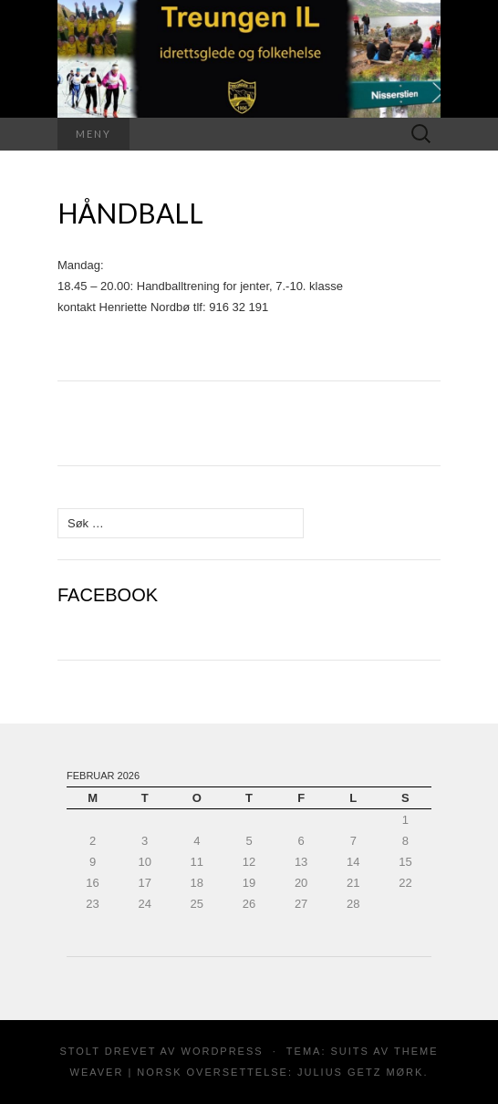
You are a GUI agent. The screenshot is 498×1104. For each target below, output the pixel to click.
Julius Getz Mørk (360, 1072)
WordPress (223, 1051)
